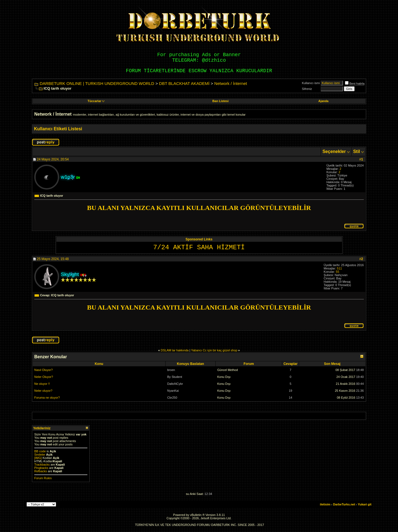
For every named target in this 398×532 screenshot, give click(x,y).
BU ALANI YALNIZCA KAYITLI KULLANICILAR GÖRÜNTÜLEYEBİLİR (199, 207)
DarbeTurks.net (344, 504)
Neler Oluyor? (43, 376)
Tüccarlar (96, 101)
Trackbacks (42, 464)
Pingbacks (41, 467)
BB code (40, 451)
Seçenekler (334, 151)
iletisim (325, 504)
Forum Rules (43, 478)
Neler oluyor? (43, 390)
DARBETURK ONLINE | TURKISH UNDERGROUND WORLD (97, 83)
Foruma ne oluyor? (47, 397)
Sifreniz (307, 88)
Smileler (39, 454)
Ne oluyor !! (42, 383)
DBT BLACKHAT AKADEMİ (184, 83)
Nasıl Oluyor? (43, 370)
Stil (356, 151)
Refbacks (40, 471)
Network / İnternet (230, 83)
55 (337, 271)
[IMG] (38, 458)
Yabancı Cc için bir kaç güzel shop (214, 350)
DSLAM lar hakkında (175, 350)
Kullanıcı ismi (311, 83)
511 (339, 268)
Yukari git (364, 504)
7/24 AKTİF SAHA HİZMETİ (199, 247)
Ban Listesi (220, 101)
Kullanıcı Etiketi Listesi (58, 128)
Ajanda (323, 101)
